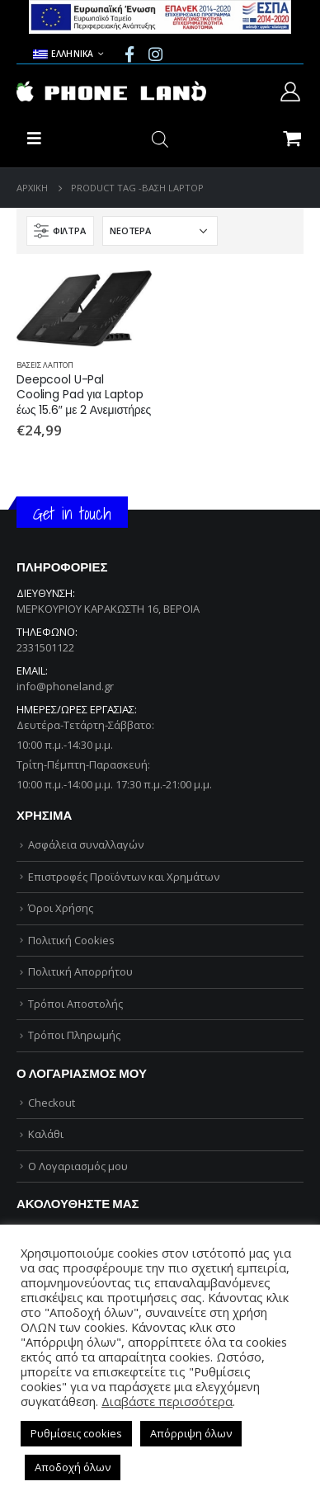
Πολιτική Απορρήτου (80, 971)
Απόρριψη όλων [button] (191, 1433)
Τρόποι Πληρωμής (74, 1035)
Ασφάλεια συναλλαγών (86, 844)
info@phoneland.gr (65, 686)
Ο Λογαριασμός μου (78, 1166)
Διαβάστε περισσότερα (167, 1401)
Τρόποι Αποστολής (75, 1003)
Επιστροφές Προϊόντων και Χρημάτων (123, 876)
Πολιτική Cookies (71, 940)
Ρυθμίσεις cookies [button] (76, 1433)
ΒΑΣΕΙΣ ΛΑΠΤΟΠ (44, 365)
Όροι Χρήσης (60, 908)
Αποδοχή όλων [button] (73, 1467)
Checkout (51, 1102)
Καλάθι (46, 1133)
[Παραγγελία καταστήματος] (160, 231)
